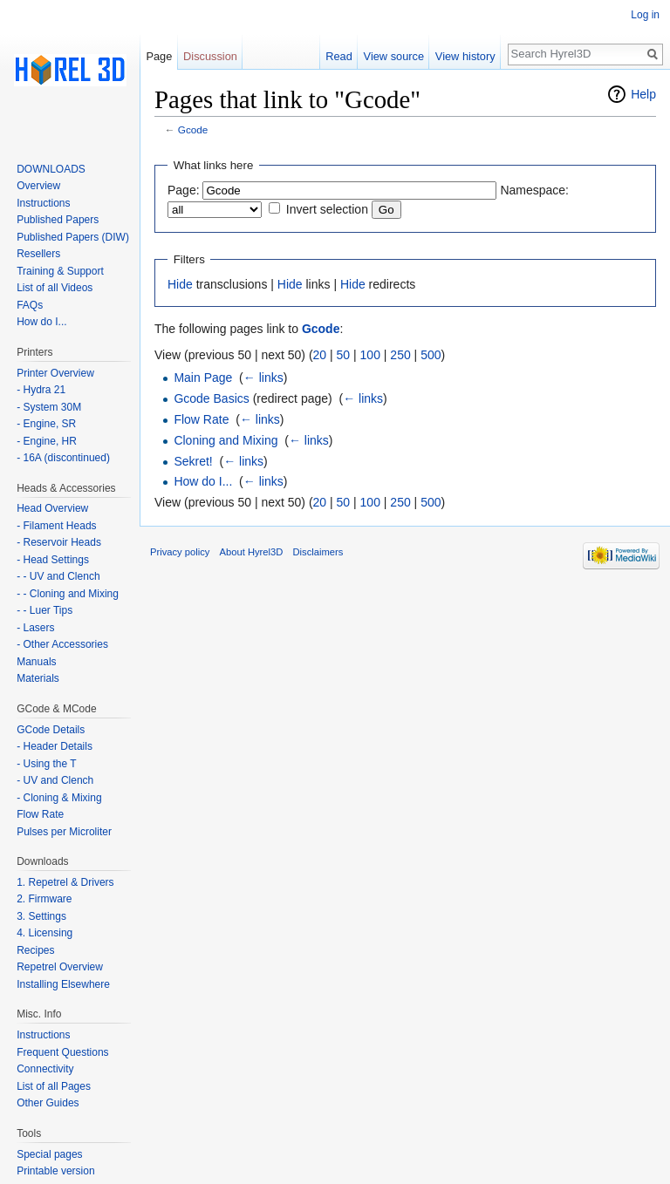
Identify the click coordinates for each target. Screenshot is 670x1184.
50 (344, 355)
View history (465, 56)
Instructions (43, 203)
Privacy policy (179, 552)
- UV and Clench (55, 780)
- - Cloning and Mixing (68, 594)
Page (159, 56)
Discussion (210, 56)
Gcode (193, 129)
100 (370, 355)
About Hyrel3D (252, 552)
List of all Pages (54, 1086)
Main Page (203, 377)
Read (338, 56)
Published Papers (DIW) (73, 237)
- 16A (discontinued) (63, 458)
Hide (180, 284)
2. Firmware (44, 899)
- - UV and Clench (58, 576)
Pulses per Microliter (64, 832)
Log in (645, 15)
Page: (184, 190)
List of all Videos (54, 288)
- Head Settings (53, 560)
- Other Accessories (62, 644)
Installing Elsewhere (63, 984)
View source (394, 56)
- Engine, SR (46, 424)
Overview (38, 186)
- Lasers (35, 628)
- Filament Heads (56, 526)
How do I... (203, 481)
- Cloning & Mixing (59, 798)
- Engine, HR (47, 441)
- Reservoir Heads (59, 542)
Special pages (49, 1154)
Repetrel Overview (60, 967)
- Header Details (54, 746)
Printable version (55, 1171)
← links (263, 377)
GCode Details (51, 730)
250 (400, 355)
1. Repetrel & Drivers (65, 882)
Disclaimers (318, 552)
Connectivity (45, 1069)
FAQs (30, 305)
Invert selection (327, 209)
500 (430, 355)
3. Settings (41, 916)
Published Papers (58, 220)
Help (643, 94)
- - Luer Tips (44, 610)
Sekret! (193, 461)
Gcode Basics (211, 398)
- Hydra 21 (41, 390)
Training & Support (60, 271)
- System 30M (49, 407)
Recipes (35, 950)
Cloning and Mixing (225, 440)
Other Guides (48, 1103)
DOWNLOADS (51, 169)
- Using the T (46, 764)
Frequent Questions (62, 1052)
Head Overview (52, 508)
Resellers (38, 254)
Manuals (36, 662)
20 (320, 355)
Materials (38, 678)
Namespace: (534, 190)
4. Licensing (44, 933)
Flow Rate (201, 419)
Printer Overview (55, 373)
